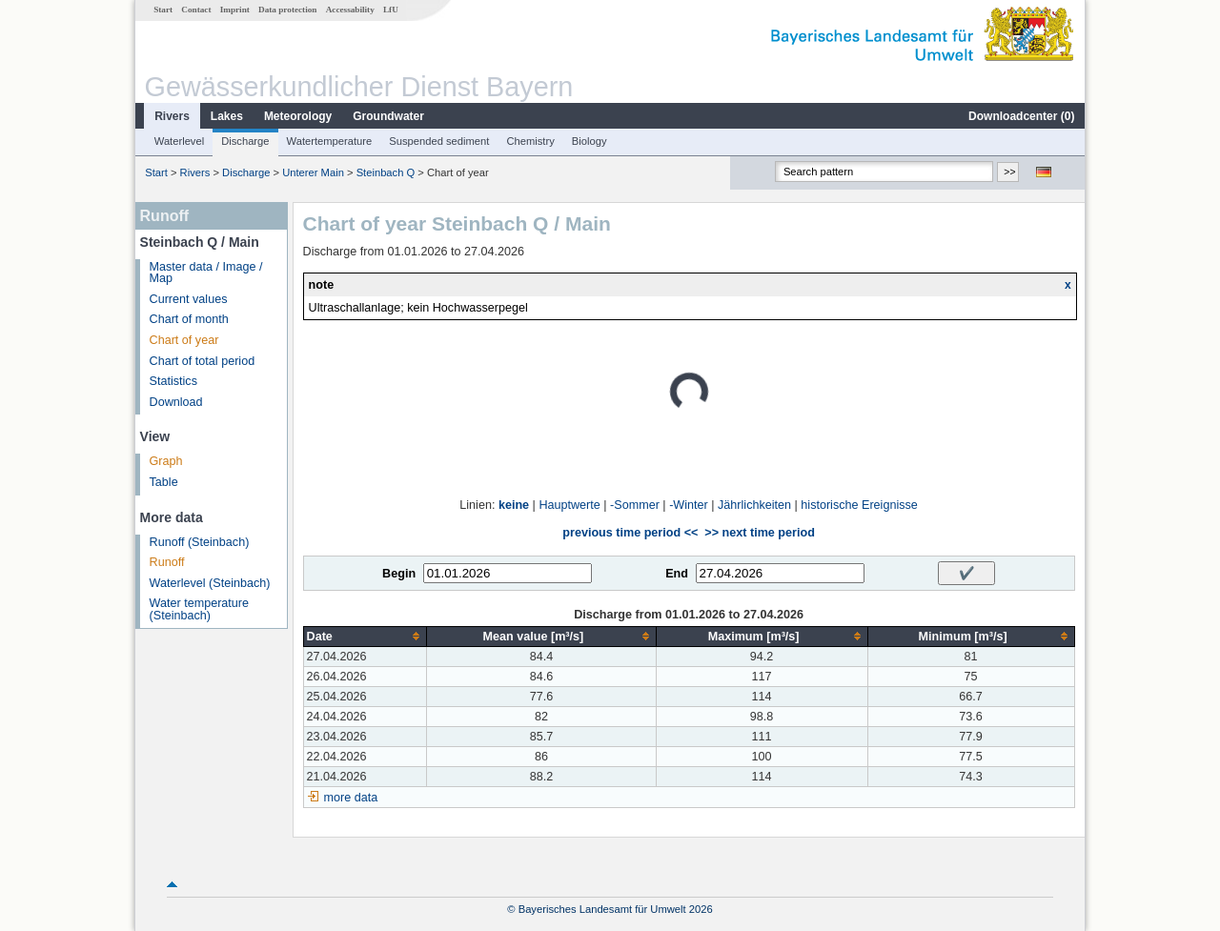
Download (176, 402)
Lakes (227, 116)
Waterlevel (179, 141)
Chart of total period (202, 361)
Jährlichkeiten (754, 505)
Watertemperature (330, 141)
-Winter (688, 505)
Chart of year (184, 340)
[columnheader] (365, 636)
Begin (399, 573)
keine (513, 505)
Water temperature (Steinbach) (200, 609)
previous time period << (630, 532)
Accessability (350, 9)
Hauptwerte (569, 505)
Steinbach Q (386, 172)
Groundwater (388, 116)
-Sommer (635, 505)
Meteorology (298, 116)
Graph (166, 461)
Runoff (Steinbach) (200, 542)
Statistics (173, 381)
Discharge (245, 141)
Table (164, 482)
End (676, 573)
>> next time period (759, 532)
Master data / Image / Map (206, 273)
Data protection (287, 9)
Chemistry (530, 141)
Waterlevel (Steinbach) (210, 583)
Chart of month (189, 319)
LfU (390, 9)
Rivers (172, 116)
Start (163, 9)
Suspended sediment (439, 141)
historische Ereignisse (859, 505)
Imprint (235, 9)
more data (351, 797)
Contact (196, 9)
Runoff (167, 562)
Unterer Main (313, 172)
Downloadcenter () (1021, 116)
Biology (589, 141)
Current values (189, 299)
